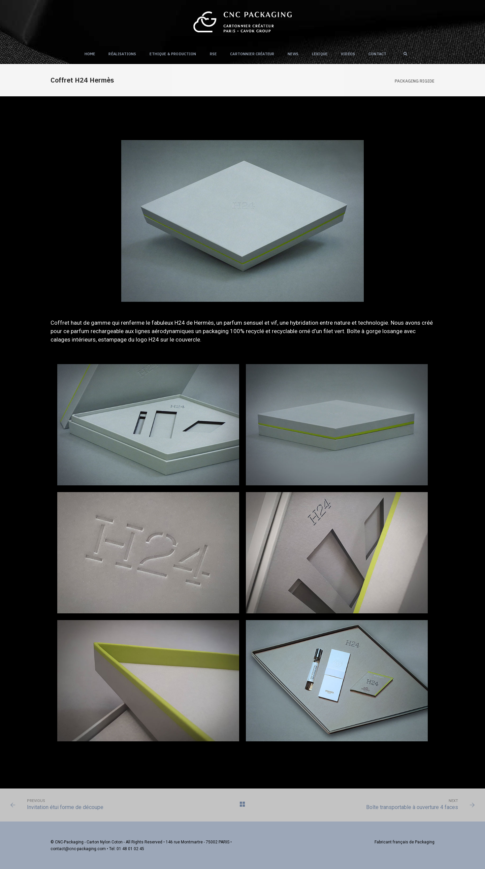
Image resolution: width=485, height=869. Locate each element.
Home (90, 54)
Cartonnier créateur (252, 54)
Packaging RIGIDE (414, 81)
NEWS (293, 54)
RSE (213, 54)
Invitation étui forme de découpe (65, 807)
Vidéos (348, 54)
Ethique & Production (173, 54)
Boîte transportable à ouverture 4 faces (412, 807)
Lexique (319, 54)
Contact (377, 54)
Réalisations (122, 54)
